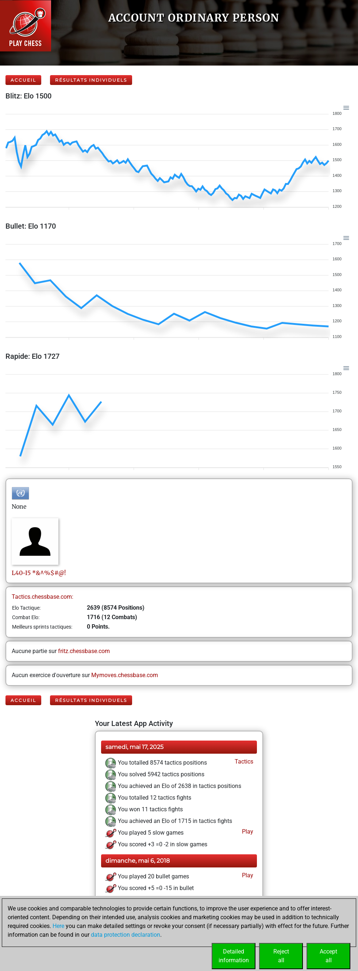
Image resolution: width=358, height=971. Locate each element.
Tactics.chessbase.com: (42, 596)
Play (246, 831)
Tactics (243, 761)
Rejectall (281, 956)
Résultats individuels (91, 80)
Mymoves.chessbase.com (124, 675)
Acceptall (328, 956)
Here (58, 926)
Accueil (23, 80)
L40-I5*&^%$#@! (39, 572)
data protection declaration (125, 934)
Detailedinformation (234, 956)
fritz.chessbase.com (84, 651)
